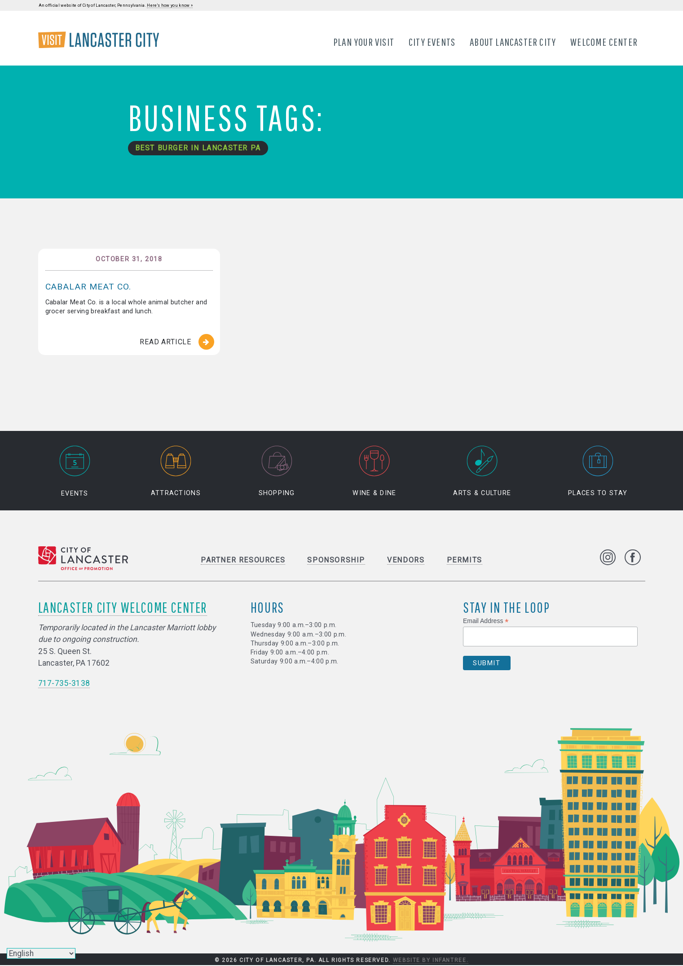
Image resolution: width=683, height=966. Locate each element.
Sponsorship (336, 560)
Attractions (176, 471)
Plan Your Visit (363, 41)
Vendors (405, 560)
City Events (432, 41)
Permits (464, 560)
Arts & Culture (482, 471)
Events (74, 471)
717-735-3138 (64, 683)
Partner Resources (243, 560)
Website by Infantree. (431, 960)
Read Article (165, 342)
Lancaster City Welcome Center (122, 607)
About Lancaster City (513, 41)
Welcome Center (604, 41)
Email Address (486, 621)
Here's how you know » (170, 5)
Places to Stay (597, 471)
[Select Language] (41, 953)
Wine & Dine (374, 471)
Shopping (277, 471)
